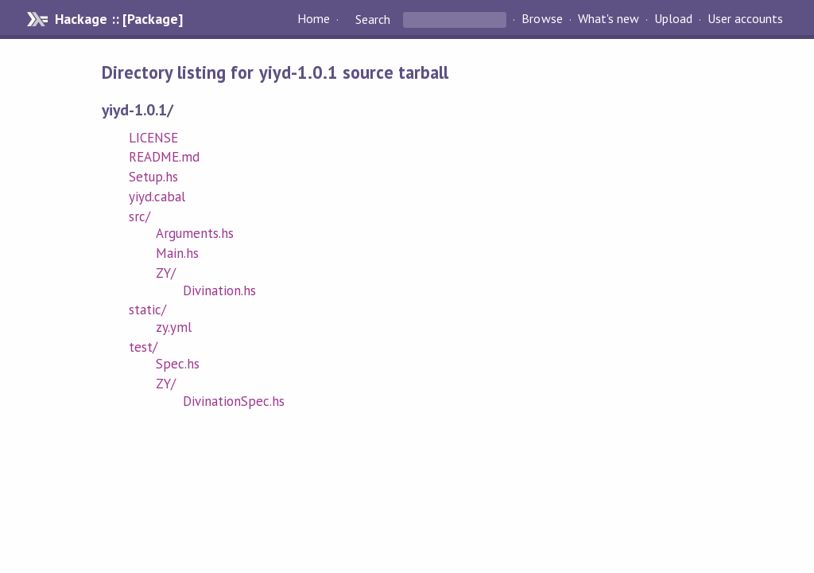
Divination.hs (219, 290)
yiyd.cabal (157, 196)
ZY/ (166, 273)
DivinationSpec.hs (234, 401)
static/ (147, 309)
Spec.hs (178, 363)
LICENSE (153, 137)
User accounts (745, 19)
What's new (608, 19)
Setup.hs (153, 176)
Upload (673, 19)
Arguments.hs (195, 233)
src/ (139, 216)
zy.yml (174, 327)
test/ (143, 347)
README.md (164, 157)
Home (313, 19)
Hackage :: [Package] (118, 19)
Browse (541, 19)
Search (372, 19)
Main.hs (177, 253)
